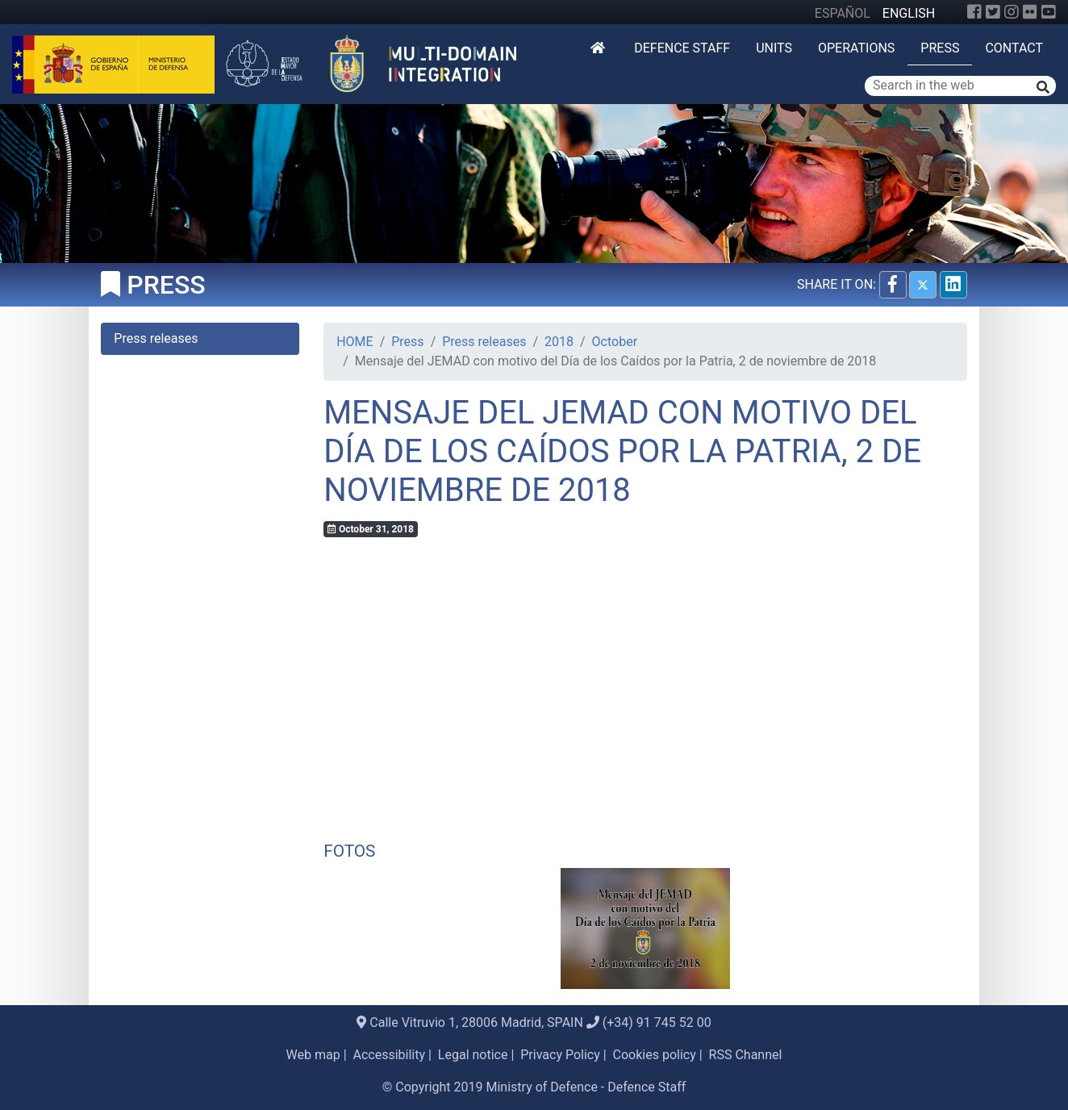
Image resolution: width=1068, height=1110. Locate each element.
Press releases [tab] (156, 338)
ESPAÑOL (842, 13)
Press (939, 48)
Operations (856, 48)
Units (774, 48)
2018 (559, 341)
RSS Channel (745, 1054)
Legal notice (473, 1054)
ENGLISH (908, 13)
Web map (313, 1054)
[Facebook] (974, 12)
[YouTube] (1048, 12)
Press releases (484, 341)
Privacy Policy (560, 1054)
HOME (354, 341)
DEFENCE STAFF (682, 48)
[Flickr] (1030, 12)
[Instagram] (1011, 12)
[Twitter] (993, 12)
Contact (1014, 48)
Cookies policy (654, 1054)
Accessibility (389, 1054)
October (614, 341)
